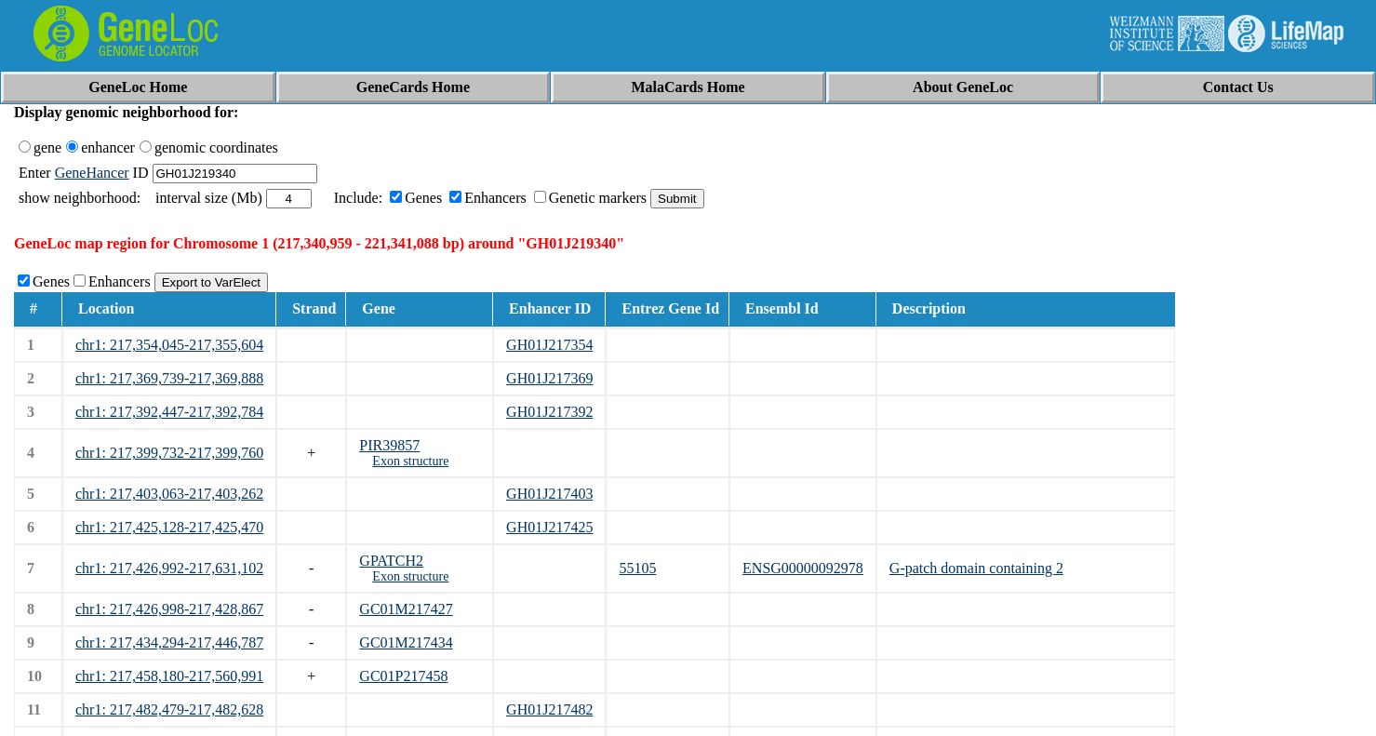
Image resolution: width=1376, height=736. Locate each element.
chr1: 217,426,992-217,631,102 (169, 568)
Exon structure (410, 461)
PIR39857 (389, 445)
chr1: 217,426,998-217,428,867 (169, 609)
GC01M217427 (405, 609)
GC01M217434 (405, 642)
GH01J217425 (549, 527)
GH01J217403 (549, 494)
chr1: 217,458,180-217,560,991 (169, 676)
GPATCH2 (391, 561)
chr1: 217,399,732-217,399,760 (169, 453)
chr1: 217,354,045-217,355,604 (169, 345)
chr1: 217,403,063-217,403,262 (169, 494)
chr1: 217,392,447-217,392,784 (169, 412)
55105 (637, 568)
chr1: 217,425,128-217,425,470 (169, 527)
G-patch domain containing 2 (976, 568)
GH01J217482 (549, 709)
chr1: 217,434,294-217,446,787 (169, 642)
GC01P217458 (403, 676)
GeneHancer (92, 173)
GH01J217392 (549, 412)
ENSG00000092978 (802, 568)
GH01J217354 (549, 345)
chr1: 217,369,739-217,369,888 (169, 378)
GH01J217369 (549, 378)
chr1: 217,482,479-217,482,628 (169, 709)
